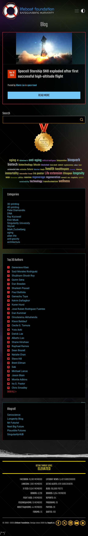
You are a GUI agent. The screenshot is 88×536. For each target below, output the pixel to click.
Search (81, 119)
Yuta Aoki (17, 329)
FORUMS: (36, 512)
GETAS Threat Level (44, 468)
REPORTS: (50, 498)
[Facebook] (58, 523)
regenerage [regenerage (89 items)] (38, 177)
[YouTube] (76, 523)
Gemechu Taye (20, 296)
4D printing (13, 207)
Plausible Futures (16, 430)
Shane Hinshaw (20, 342)
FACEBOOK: (24, 479)
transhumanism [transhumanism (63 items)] (50, 181)
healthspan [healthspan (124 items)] (62, 169)
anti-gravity (13, 238)
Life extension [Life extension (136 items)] (53, 173)
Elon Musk (12, 219)
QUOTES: (49, 512)
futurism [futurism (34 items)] (37, 170)
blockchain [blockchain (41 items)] (45, 165)
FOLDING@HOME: (25, 503)
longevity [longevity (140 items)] (78, 173)
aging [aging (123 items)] (12, 160)
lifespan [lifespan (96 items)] (67, 173)
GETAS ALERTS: (52, 484)
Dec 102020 (11, 74)
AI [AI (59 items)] (18, 160)
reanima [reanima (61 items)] (27, 177)
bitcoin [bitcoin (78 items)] (36, 164)
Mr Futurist (13, 422)
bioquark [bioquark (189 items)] (74, 160)
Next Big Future (15, 426)
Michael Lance (20, 371)
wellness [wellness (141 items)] (64, 181)
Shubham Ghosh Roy (23, 275)
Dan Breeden (19, 283)
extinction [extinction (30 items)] (23, 170)
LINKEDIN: (25, 484)
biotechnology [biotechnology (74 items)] (25, 164)
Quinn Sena (18, 279)
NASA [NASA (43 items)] (8, 177)
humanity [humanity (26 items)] (72, 170)
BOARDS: (49, 493)
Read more (44, 95)
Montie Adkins (19, 379)
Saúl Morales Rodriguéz (24, 271)
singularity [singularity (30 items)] (74, 178)
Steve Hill (17, 358)
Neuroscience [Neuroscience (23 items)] (14, 178)
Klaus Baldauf (19, 321)
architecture (13, 242)
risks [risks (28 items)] (68, 178)
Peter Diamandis (16, 210)
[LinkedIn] (70, 523)
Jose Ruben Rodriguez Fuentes (28, 308)
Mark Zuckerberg (16, 229)
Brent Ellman (19, 362)
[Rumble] (82, 523)
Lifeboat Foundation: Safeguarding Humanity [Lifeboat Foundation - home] (36, 10)
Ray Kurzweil (14, 216)
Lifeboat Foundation (21, 523)
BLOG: (48, 489)
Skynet (11, 226)
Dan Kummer (19, 313)
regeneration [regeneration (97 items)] (53, 177)
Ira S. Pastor (18, 383)
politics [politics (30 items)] (20, 178)
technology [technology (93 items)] (36, 181)
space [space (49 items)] (81, 177)
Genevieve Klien (20, 267)
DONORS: (33, 493)
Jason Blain (18, 375)
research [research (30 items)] (64, 178)
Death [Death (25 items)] (80, 165)
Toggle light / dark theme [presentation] (83, 11)
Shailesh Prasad (20, 288)
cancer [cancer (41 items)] (60, 165)
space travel (32, 85)
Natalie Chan (19, 354)
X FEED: (26, 489)
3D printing (13, 204)
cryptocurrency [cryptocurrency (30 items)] (68, 165)
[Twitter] (64, 523)
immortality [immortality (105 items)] (12, 173)
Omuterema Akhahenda (24, 317)
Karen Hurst (18, 304)
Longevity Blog (15, 418)
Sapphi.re (50, 523)
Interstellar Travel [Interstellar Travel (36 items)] (25, 174)
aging (10, 232)
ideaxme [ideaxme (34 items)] (79, 170)
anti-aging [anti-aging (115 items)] (35, 160)
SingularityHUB (15, 434)
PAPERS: (49, 507)
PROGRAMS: (50, 503)
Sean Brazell (18, 350)
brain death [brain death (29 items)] (53, 165)
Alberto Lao (20, 85)
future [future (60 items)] (30, 169)
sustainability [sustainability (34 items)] (24, 182)
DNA (9, 213)
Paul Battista (19, 292)
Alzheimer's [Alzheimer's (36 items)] (23, 161)
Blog (44, 24)
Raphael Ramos (20, 346)
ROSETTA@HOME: (24, 507)
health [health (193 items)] (49, 169)
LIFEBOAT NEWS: (52, 479)
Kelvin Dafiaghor (21, 300)
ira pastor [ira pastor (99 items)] (38, 173)
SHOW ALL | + (11, 392)
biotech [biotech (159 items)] (13, 165)
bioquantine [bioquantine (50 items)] (62, 160)
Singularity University (18, 223)
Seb (14, 367)
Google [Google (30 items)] (42, 170)
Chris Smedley (19, 387)
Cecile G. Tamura (21, 325)
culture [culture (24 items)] (76, 165)
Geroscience (13, 414)
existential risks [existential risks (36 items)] (13, 169)
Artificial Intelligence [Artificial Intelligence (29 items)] (49, 161)
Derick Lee (17, 333)
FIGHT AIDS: (28, 498)
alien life (11, 235)
